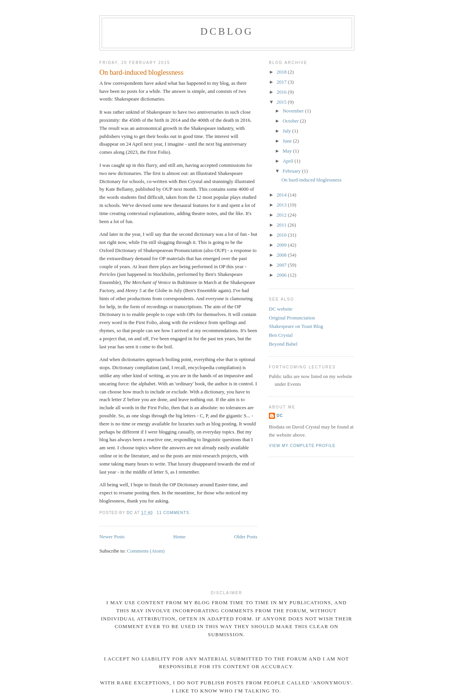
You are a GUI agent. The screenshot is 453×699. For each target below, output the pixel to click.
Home (179, 536)
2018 (282, 72)
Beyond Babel (283, 344)
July (287, 131)
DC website (280, 309)
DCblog (226, 31)
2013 (282, 205)
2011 (282, 225)
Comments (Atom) (146, 551)
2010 (282, 235)
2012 (282, 215)
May (288, 151)
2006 (282, 275)
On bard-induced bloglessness (141, 72)
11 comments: (174, 513)
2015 (282, 102)
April (289, 161)
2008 (282, 255)
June (288, 141)
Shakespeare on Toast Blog (296, 326)
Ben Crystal (281, 335)
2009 (282, 245)
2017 (282, 82)
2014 (282, 195)
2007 (282, 265)
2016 (282, 92)
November (294, 111)
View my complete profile (302, 446)
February (292, 171)
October (291, 121)
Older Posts (245, 536)
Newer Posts (111, 536)
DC (280, 415)
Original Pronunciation (292, 318)
